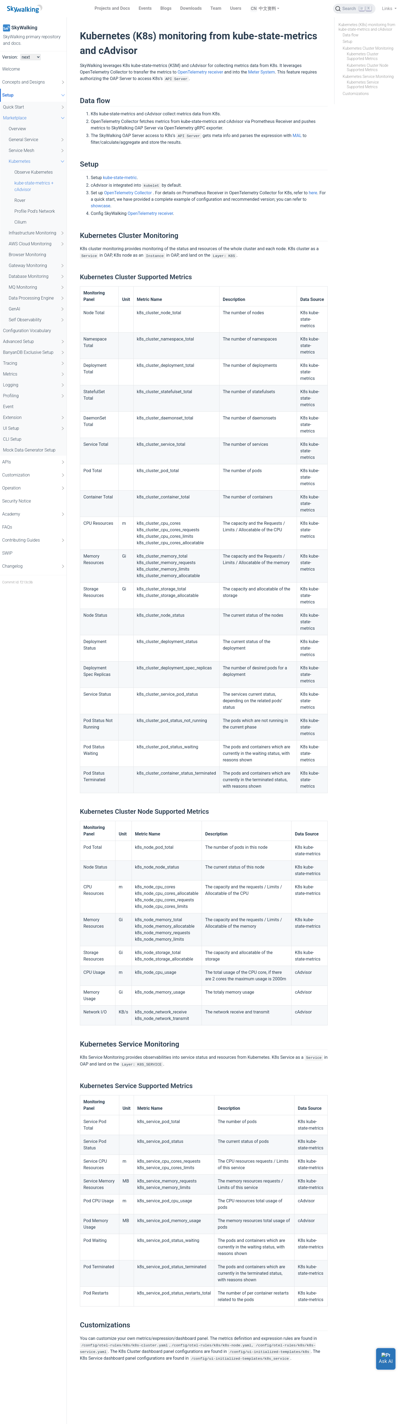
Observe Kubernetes (33, 172)
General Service (37, 139)
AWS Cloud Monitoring (37, 244)
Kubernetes (37, 161)
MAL (297, 135)
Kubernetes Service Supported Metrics (363, 84)
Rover (19, 200)
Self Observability (37, 320)
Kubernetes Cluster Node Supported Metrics (367, 67)
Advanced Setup (34, 341)
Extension (34, 417)
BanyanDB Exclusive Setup (34, 352)
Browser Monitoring (27, 254)
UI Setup (34, 428)
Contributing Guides (33, 540)
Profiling (34, 396)
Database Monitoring (37, 276)
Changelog (33, 566)
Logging (34, 385)
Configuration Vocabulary (27, 330)
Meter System (261, 72)
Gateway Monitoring (37, 265)
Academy (33, 514)
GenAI (37, 309)
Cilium (20, 222)
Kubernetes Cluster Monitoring (368, 48)
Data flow (350, 35)
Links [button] (387, 8)
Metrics (34, 374)
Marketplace (34, 117)
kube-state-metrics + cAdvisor (34, 186)
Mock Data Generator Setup (29, 450)
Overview (17, 128)
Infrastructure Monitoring (37, 233)
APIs (33, 462)
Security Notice (16, 501)
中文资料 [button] (267, 8)
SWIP (7, 553)
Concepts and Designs (33, 82)
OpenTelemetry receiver (200, 72)
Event (8, 406)
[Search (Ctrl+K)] (354, 9)
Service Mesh (37, 150)
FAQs (7, 527)
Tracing (34, 363)
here (313, 192)
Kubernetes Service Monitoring (368, 76)
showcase (100, 205)
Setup (34, 95)
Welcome (11, 69)
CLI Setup (12, 439)
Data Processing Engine (37, 298)
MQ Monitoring (37, 287)
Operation (33, 488)
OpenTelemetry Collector (128, 192)
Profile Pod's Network (34, 211)
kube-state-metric (120, 177)
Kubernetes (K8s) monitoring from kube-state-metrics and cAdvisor (367, 27)
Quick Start (34, 107)
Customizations (356, 93)
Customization (33, 475)
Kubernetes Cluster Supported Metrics (362, 56)
